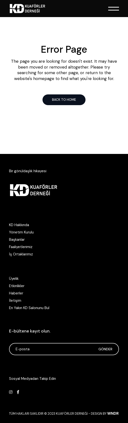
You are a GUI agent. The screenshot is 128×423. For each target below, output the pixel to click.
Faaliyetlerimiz (20, 246)
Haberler (16, 293)
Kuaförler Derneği (72, 414)
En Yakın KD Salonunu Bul (29, 307)
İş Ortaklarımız (21, 254)
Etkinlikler (16, 285)
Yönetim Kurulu (21, 232)
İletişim (15, 300)
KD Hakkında (19, 224)
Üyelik (14, 278)
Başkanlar (17, 239)
